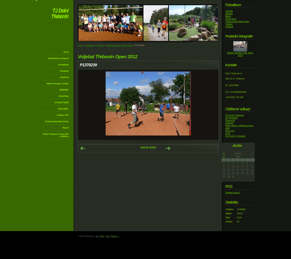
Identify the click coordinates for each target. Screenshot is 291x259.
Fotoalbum (63, 64)
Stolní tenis (230, 19)
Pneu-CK (229, 131)
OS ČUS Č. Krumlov (235, 136)
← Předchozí (82, 148)
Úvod (66, 52)
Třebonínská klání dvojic (57, 121)
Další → (168, 148)
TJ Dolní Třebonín (59, 13)
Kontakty (64, 71)
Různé (66, 128)
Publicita (64, 77)
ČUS (227, 133)
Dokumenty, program (58, 58)
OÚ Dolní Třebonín (234, 115)
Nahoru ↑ (115, 236)
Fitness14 (230, 120)
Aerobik (229, 11)
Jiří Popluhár (231, 118)
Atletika (229, 13)
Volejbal (100, 45)
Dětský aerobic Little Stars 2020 (240, 54)
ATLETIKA (64, 96)
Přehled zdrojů (232, 192)
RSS (102, 236)
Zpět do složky (148, 147)
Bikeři (228, 16)
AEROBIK (64, 90)
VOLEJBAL (63, 109)
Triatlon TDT (63, 115)
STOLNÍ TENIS (62, 102)
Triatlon (229, 24)
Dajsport (229, 123)
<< (224, 153)
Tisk (107, 236)
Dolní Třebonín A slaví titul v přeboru (56, 135)
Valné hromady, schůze (57, 83)
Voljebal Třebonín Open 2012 (119, 45)
